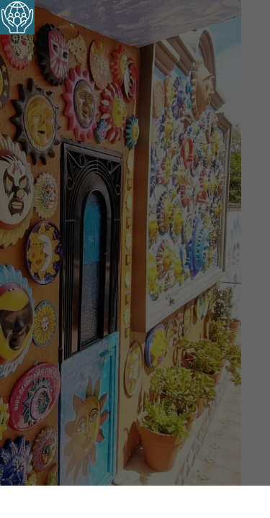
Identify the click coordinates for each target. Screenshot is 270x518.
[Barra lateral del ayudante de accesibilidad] (17, 17)
